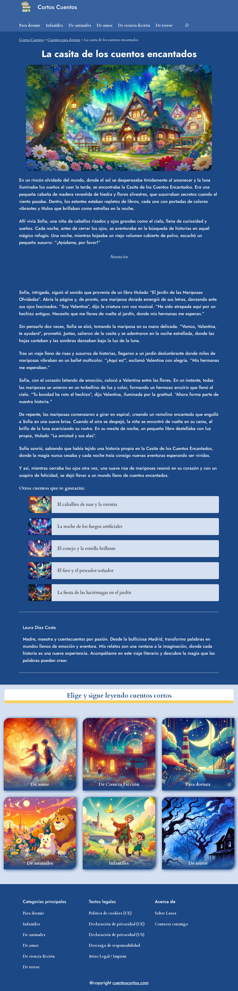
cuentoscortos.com (130, 982)
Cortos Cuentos (57, 7)
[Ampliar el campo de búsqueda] (186, 25)
